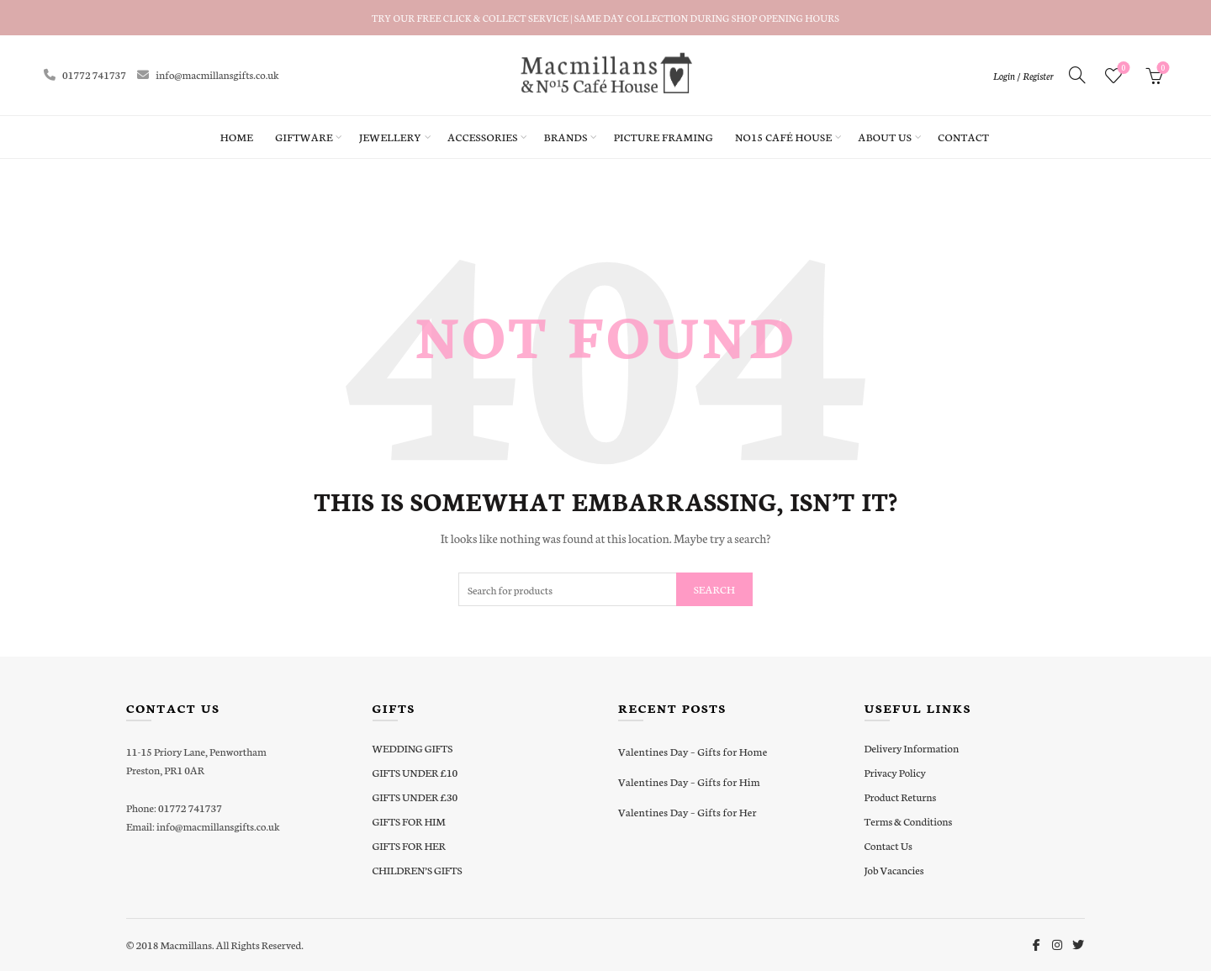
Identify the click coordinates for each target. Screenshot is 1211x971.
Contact (963, 136)
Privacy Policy (895, 772)
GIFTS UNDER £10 (415, 772)
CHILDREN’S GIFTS (418, 870)
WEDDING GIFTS (413, 748)
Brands (566, 136)
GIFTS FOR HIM (409, 821)
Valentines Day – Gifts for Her (687, 812)
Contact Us (888, 845)
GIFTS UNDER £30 (415, 796)
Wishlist (1121, 68)
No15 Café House (783, 136)
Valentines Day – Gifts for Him (689, 781)
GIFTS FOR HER (409, 845)
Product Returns (901, 796)
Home (236, 136)
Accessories (482, 136)
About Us (885, 136)
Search (714, 589)
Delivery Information (912, 748)
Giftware (304, 136)
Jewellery (390, 136)
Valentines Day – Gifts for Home (692, 751)
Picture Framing (663, 136)
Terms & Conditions (909, 821)
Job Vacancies (894, 870)
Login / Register (1023, 75)
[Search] (1077, 74)
